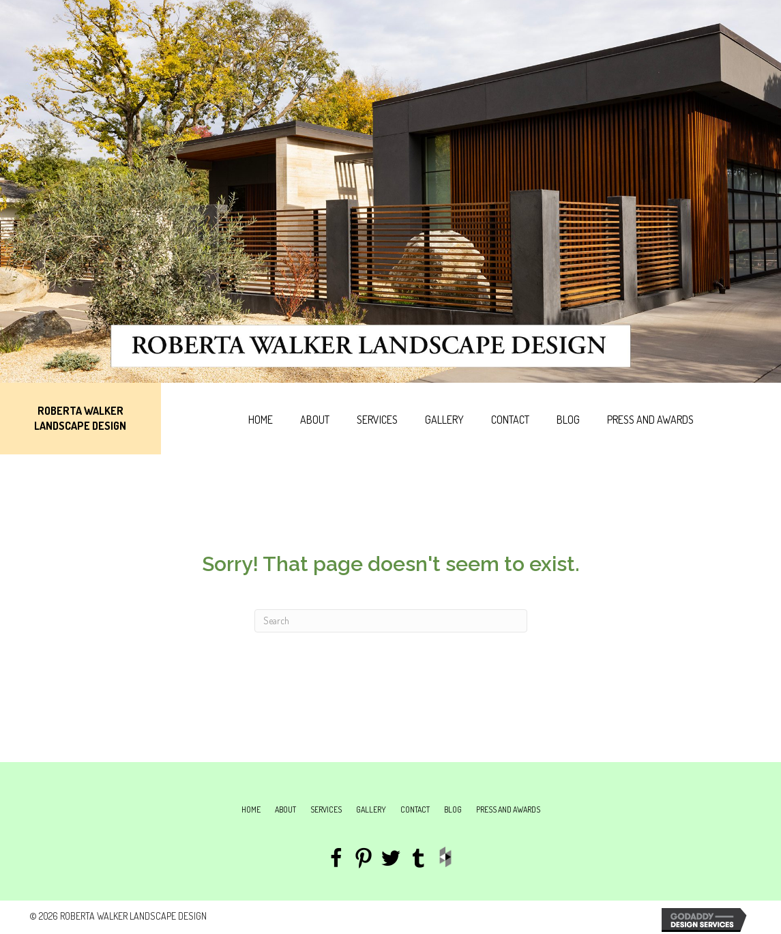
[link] (260, 418)
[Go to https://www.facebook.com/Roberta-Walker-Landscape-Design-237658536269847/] (336, 860)
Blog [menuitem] (453, 809)
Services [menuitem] (326, 809)
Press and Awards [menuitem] (508, 809)
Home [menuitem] (251, 809)
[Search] (390, 620)
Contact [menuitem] (415, 809)
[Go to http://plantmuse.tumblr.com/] (418, 860)
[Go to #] (391, 860)
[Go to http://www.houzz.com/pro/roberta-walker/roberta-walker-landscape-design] (445, 857)
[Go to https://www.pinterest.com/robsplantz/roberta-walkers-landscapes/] (363, 860)
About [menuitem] (285, 809)
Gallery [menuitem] (371, 809)
